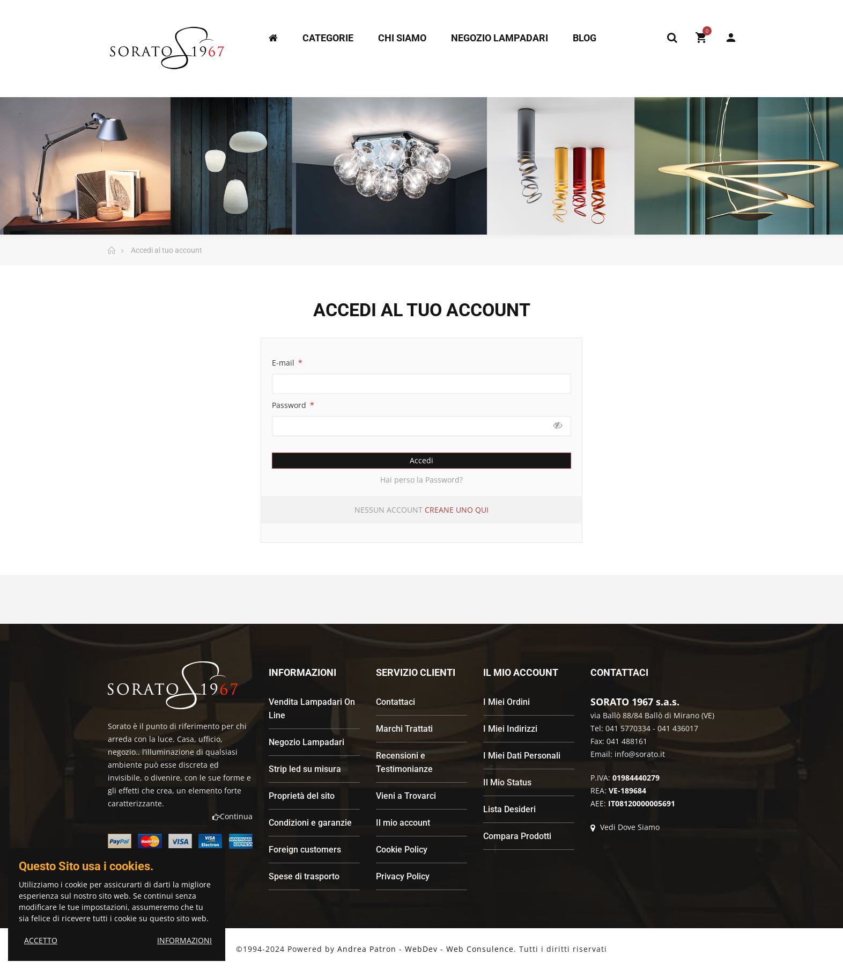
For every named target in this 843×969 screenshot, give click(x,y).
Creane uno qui (457, 510)
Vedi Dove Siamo (625, 827)
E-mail (284, 363)
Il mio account (403, 823)
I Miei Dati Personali (521, 756)
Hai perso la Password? (421, 480)
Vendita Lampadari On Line (312, 708)
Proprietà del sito (302, 796)
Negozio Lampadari (306, 742)
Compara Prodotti (517, 836)
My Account (731, 37)
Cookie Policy (401, 849)
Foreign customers (305, 849)
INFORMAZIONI (184, 940)
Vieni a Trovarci (406, 796)
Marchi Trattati (404, 729)
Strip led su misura (305, 769)
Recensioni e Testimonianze (404, 762)
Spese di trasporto (304, 876)
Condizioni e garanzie (310, 823)
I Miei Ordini (506, 702)
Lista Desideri (509, 809)
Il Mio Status (507, 782)
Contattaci (395, 702)
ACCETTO (40, 940)
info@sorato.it (640, 754)
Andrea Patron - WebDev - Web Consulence (425, 949)
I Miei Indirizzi (510, 729)
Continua (232, 816)
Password (290, 405)
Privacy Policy (403, 876)
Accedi (421, 460)
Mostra (557, 425)
